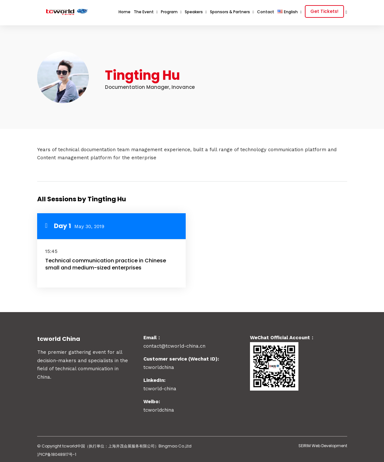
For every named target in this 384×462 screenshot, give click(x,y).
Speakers (194, 12)
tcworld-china (159, 387)
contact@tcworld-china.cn (174, 345)
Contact (265, 12)
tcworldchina (158, 409)
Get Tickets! (324, 11)
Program (169, 12)
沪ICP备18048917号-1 (56, 453)
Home (124, 12)
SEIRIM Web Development (322, 444)
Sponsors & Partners (230, 12)
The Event (144, 12)
